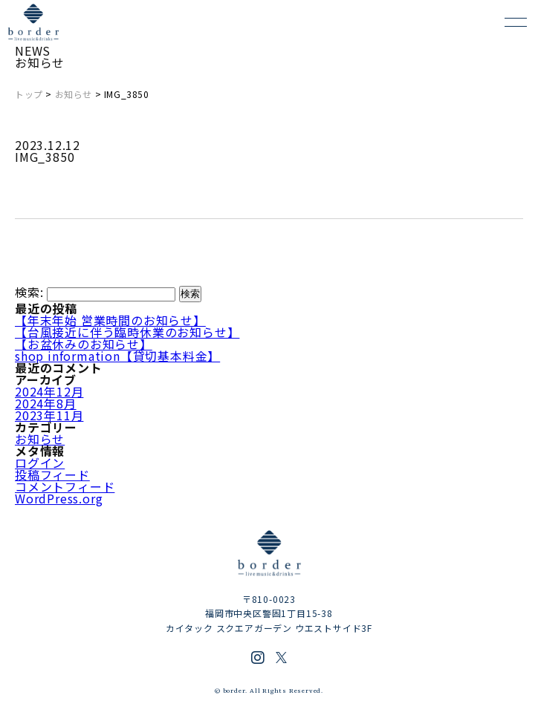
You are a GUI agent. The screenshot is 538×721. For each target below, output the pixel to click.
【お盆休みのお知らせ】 (83, 344)
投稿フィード (52, 474)
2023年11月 (49, 415)
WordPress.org (59, 498)
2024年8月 (46, 403)
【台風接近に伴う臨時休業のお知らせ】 (127, 332)
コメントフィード (64, 486)
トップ (29, 94)
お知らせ (73, 94)
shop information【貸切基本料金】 (117, 356)
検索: (29, 292)
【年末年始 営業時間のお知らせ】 (110, 320)
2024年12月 (49, 391)
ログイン (40, 463)
